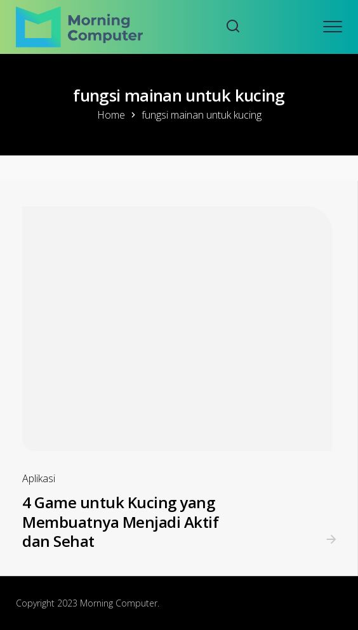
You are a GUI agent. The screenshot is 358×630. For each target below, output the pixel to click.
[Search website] (233, 27)
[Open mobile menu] (332, 26)
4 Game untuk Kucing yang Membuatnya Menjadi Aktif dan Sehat (120, 521)
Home (111, 115)
